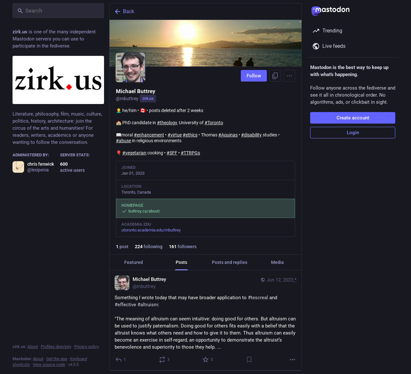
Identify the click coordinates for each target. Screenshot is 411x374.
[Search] (58, 10)
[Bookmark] (249, 359)
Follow (254, 76)
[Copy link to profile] (275, 76)
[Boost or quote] (164, 359)
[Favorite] (208, 359)
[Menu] (289, 76)
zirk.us (147, 98)
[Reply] (121, 359)
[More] (292, 359)
